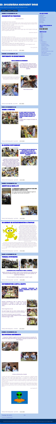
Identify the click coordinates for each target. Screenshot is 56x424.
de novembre (43, 43)
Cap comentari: (15, 50)
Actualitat (4, 10)
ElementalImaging (41, 421)
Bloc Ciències (41, 21)
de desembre (43, 41)
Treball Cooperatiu (9, 257)
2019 (41, 36)
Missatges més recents (7, 415)
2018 (41, 37)
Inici (24, 415)
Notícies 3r (9, 10)
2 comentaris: (16, 328)
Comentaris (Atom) (9, 417)
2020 (41, 35)
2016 (41, 40)
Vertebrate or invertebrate (13, 56)
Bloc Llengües (42, 22)
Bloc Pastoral (41, 16)
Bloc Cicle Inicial (42, 19)
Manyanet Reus (42, 15)
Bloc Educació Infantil (43, 17)
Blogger (51, 421)
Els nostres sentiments (11, 335)
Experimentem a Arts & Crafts (14, 284)
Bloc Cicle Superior (42, 20)
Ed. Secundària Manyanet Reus (19, 5)
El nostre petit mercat (11, 145)
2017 (41, 39)
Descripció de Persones (11, 16)
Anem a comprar (8, 110)
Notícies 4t (15, 10)
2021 (41, 33)
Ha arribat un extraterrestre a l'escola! (18, 223)
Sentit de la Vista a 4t (10, 186)
